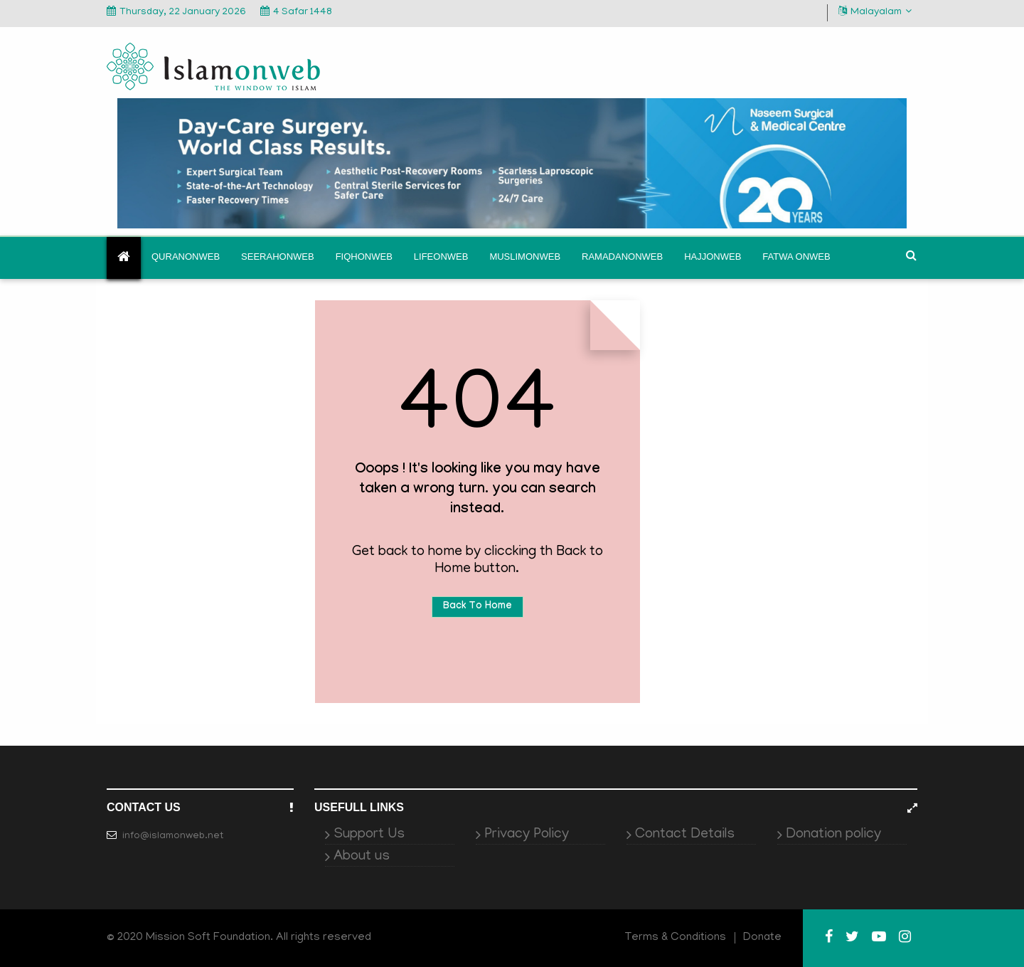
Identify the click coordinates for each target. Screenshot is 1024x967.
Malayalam (875, 12)
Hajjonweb (712, 256)
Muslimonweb (524, 256)
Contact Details (685, 834)
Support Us (369, 834)
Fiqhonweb (364, 256)
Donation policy (833, 834)
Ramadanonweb (622, 256)
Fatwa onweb (796, 256)
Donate (762, 938)
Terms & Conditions (675, 938)
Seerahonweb (277, 256)
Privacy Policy (526, 834)
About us (362, 857)
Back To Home (477, 607)
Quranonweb (185, 256)
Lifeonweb (441, 256)
